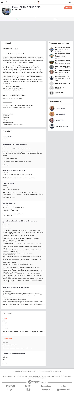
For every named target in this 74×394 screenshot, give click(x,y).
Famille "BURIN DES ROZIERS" (60, 88)
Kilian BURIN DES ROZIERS (62, 66)
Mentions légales (59, 376)
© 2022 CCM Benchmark (40, 378)
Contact (14, 376)
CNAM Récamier (8, 339)
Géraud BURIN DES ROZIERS (63, 75)
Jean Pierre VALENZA (62, 126)
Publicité (19, 376)
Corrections (31, 378)
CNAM (5, 319)
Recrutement (24, 376)
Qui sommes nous (7, 376)
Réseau (55, 19)
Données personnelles (38, 376)
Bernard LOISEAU (60, 108)
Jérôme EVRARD (60, 114)
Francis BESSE (59, 120)
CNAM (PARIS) (59, 93)
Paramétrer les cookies (49, 376)
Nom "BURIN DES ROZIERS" (62, 83)
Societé (30, 376)
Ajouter (69, 7)
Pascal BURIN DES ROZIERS (62, 48)
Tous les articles (67, 376)
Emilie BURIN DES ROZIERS (62, 71)
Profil (18, 19)
